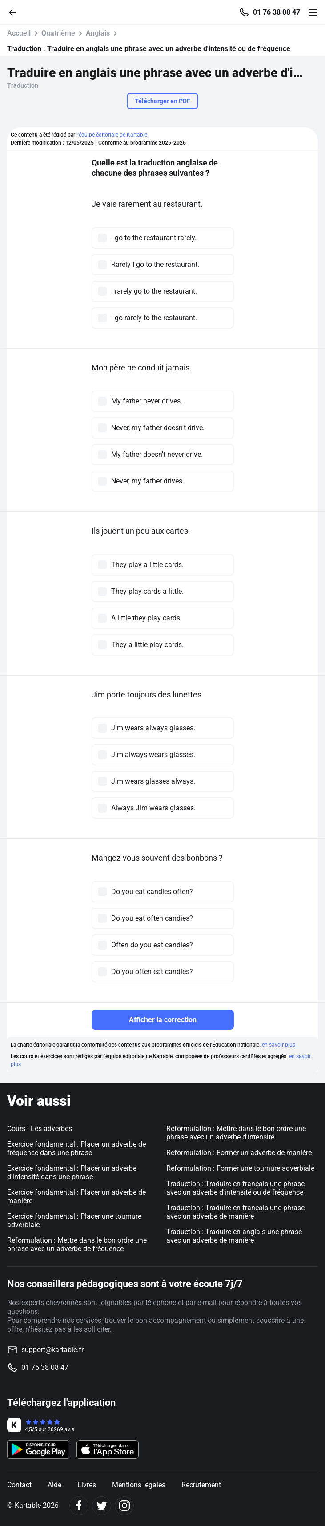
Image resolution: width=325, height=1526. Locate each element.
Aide (54, 1485)
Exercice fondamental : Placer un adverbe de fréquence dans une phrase (76, 1148)
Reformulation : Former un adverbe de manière (239, 1152)
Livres (86, 1485)
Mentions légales (138, 1485)
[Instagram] (124, 1505)
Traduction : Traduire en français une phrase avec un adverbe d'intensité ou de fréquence (235, 1188)
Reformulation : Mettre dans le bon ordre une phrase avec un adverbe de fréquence (77, 1244)
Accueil (19, 33)
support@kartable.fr (52, 1349)
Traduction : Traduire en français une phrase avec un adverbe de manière (235, 1212)
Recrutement (201, 1485)
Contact (19, 1485)
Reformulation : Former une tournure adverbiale (240, 1168)
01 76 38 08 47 (276, 12)
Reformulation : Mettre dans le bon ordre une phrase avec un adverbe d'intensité (236, 1132)
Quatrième (58, 33)
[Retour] (16, 12)
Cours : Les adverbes (39, 1128)
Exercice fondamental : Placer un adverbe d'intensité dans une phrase (71, 1172)
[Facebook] (78, 1505)
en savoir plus (278, 1045)
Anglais (98, 33)
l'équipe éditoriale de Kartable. (112, 135)
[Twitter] (101, 1505)
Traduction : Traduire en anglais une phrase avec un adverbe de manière (234, 1236)
